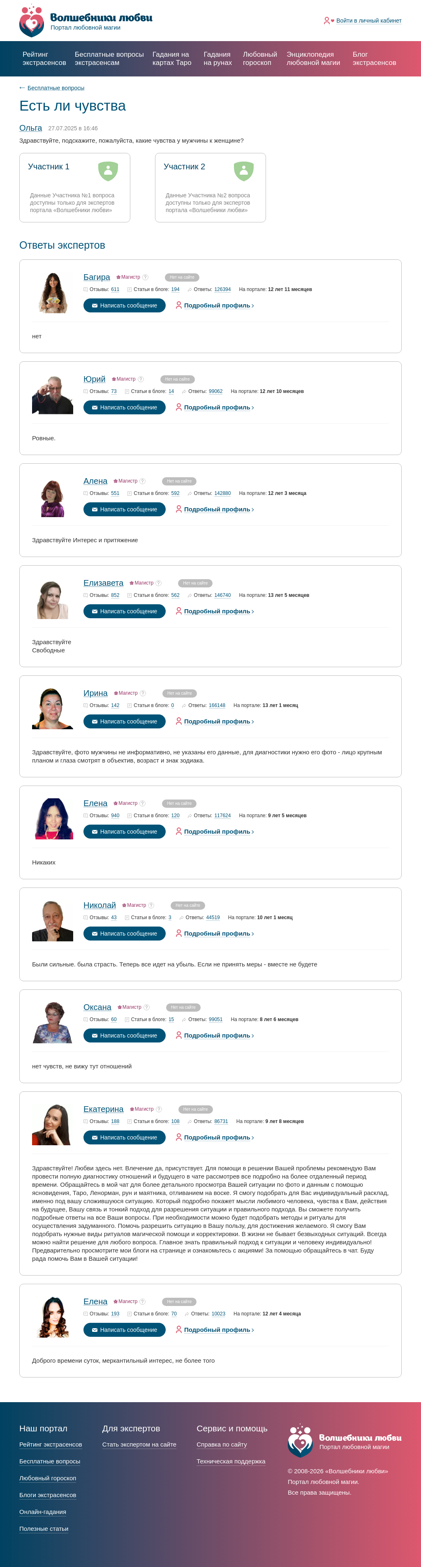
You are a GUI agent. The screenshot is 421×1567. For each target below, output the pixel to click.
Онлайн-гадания (42, 1511)
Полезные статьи (43, 1528)
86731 (221, 1121)
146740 (222, 595)
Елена (95, 803)
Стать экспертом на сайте (139, 1444)
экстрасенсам (109, 59)
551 (115, 493)
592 (175, 493)
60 (113, 1019)
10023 (218, 1314)
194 (175, 289)
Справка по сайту (222, 1444)
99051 (215, 1019)
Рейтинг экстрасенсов (44, 59)
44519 (213, 917)
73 (113, 391)
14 (171, 391)
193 (115, 1314)
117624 (222, 815)
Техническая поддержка (231, 1461)
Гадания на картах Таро (172, 59)
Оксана (97, 1007)
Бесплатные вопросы (56, 88)
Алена (95, 480)
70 (174, 1314)
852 (115, 595)
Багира (96, 277)
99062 (215, 391)
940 (115, 815)
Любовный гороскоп (260, 59)
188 (115, 1121)
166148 (217, 705)
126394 (222, 289)
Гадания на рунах (218, 59)
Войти (369, 20)
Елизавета (103, 582)
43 (113, 917)
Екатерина (103, 1109)
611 (115, 289)
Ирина (95, 693)
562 (175, 595)
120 (175, 815)
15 (171, 1019)
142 (115, 705)
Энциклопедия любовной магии (313, 59)
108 (175, 1121)
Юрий (94, 379)
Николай (99, 905)
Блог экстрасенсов (374, 59)
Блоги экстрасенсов (47, 1494)
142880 (222, 493)
